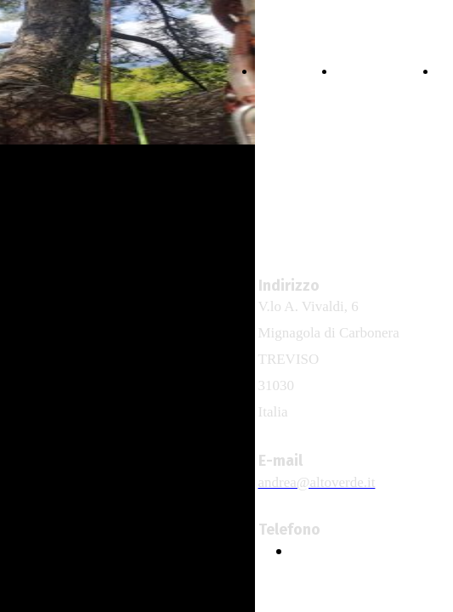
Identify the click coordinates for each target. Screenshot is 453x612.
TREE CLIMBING (382, 72)
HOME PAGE (291, 72)
